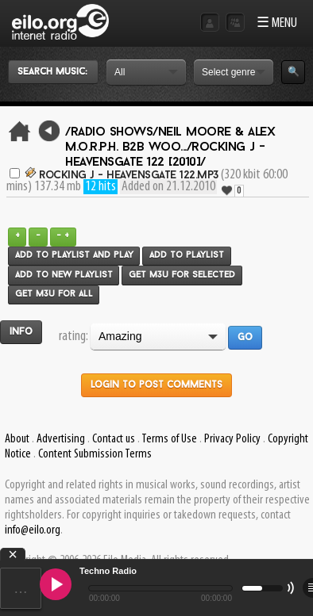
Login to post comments (156, 385)
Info (21, 332)
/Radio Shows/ (111, 132)
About (17, 439)
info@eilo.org (32, 530)
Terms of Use (169, 439)
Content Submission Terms (95, 454)
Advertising (61, 439)
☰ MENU (277, 23)
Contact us (113, 439)
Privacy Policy (232, 439)
